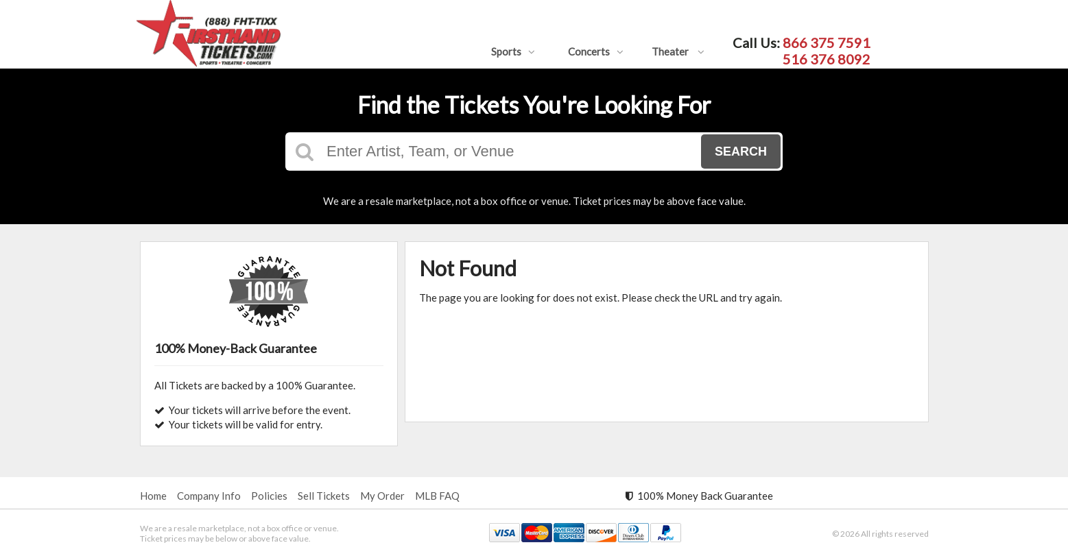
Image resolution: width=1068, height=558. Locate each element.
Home (153, 495)
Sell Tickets (324, 495)
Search (741, 151)
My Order (382, 495)
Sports (513, 51)
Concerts (596, 51)
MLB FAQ (437, 495)
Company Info (209, 495)
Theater (678, 51)
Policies (269, 495)
